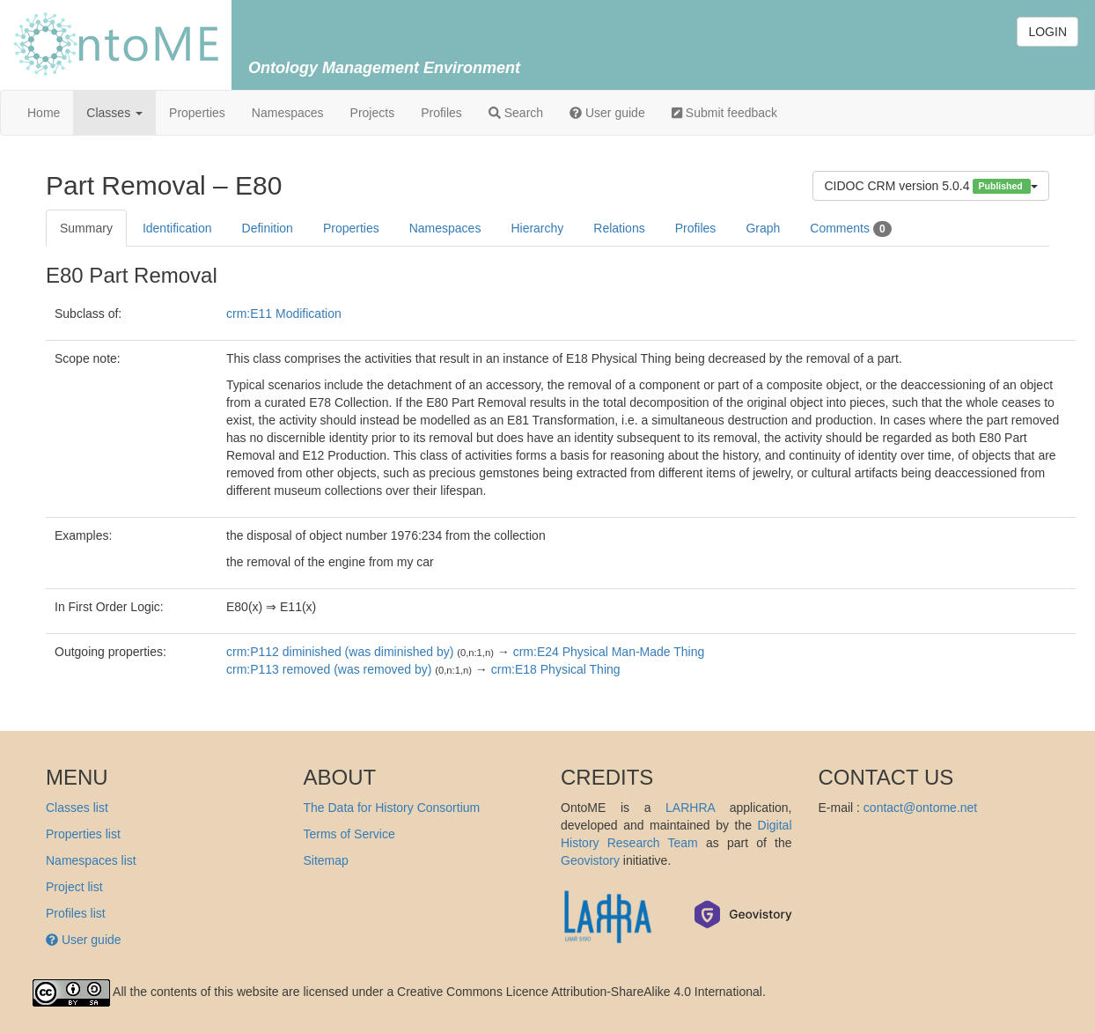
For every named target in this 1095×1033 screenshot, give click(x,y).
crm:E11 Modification (284, 313)
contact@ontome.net (920, 808)
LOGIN (1047, 32)
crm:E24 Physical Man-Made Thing (609, 652)
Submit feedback (724, 113)
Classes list (77, 808)
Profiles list (76, 913)
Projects (372, 113)
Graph (763, 228)
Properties (197, 113)
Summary (86, 228)
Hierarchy (537, 228)
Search (516, 113)
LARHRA (690, 808)
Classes (114, 113)
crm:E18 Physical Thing (556, 669)
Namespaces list (91, 860)
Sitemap (326, 860)
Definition (267, 228)
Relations (618, 228)
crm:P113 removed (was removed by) (328, 669)
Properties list (83, 834)
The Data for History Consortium (392, 808)
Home (43, 113)
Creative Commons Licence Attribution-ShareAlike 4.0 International (579, 992)
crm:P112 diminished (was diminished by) (339, 652)
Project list (74, 887)
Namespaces (288, 113)
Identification (177, 228)
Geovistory (590, 860)
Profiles (441, 113)
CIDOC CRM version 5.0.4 (931, 186)
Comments (850, 229)
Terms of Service (349, 834)
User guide (607, 113)
